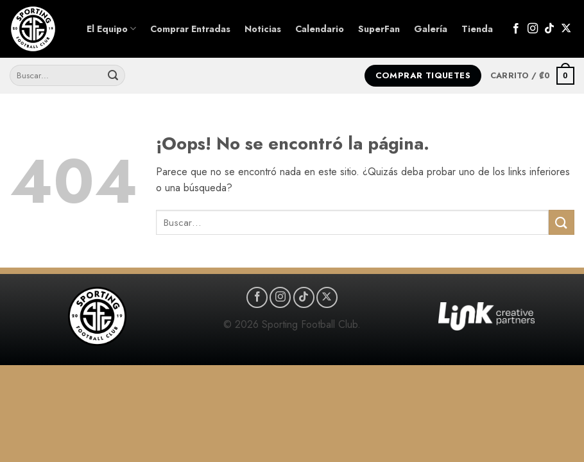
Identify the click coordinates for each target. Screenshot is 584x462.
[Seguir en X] (566, 29)
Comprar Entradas (190, 28)
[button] (532, 76)
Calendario (319, 28)
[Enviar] (113, 76)
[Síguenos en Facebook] (516, 29)
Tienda (477, 28)
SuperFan (379, 28)
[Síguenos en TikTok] (549, 29)
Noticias (263, 28)
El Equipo (111, 28)
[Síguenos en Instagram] (533, 29)
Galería (430, 28)
